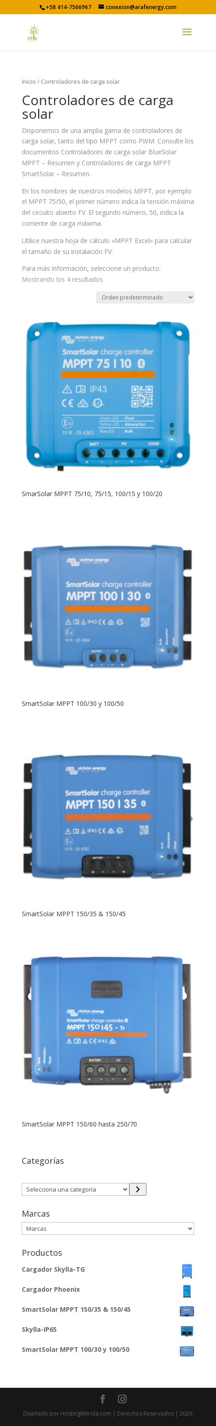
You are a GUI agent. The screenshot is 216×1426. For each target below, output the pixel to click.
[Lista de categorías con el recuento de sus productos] (76, 1189)
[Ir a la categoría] (137, 1189)
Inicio (29, 81)
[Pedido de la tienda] (145, 297)
